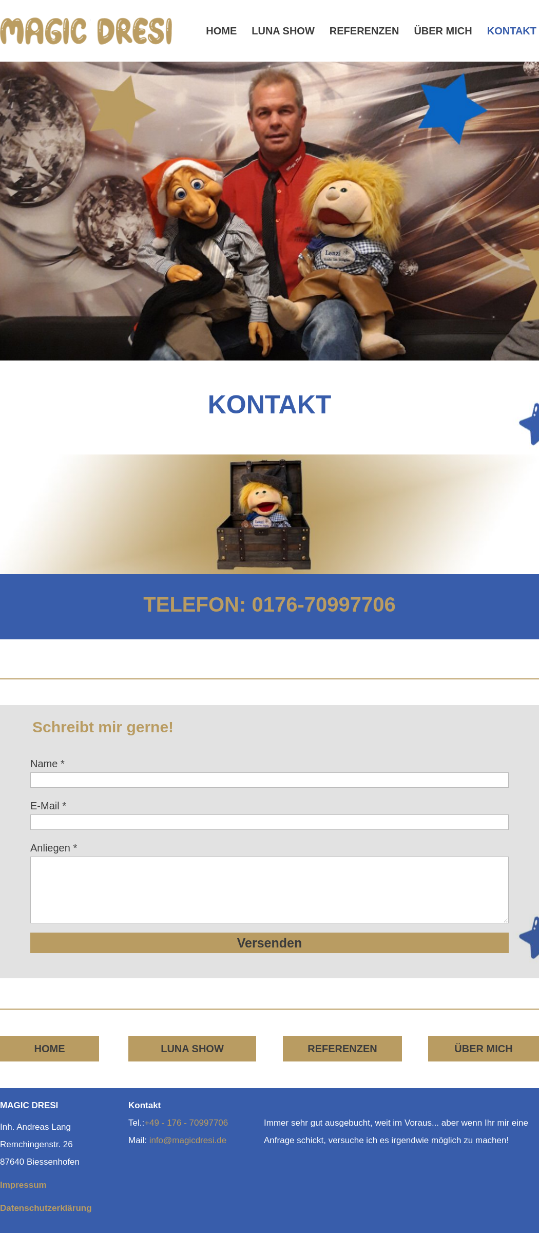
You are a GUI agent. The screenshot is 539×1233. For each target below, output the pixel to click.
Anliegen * (53, 847)
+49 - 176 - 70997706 (186, 1123)
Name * (47, 763)
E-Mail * (48, 805)
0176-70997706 (323, 604)
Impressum (23, 1185)
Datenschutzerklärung (46, 1208)
